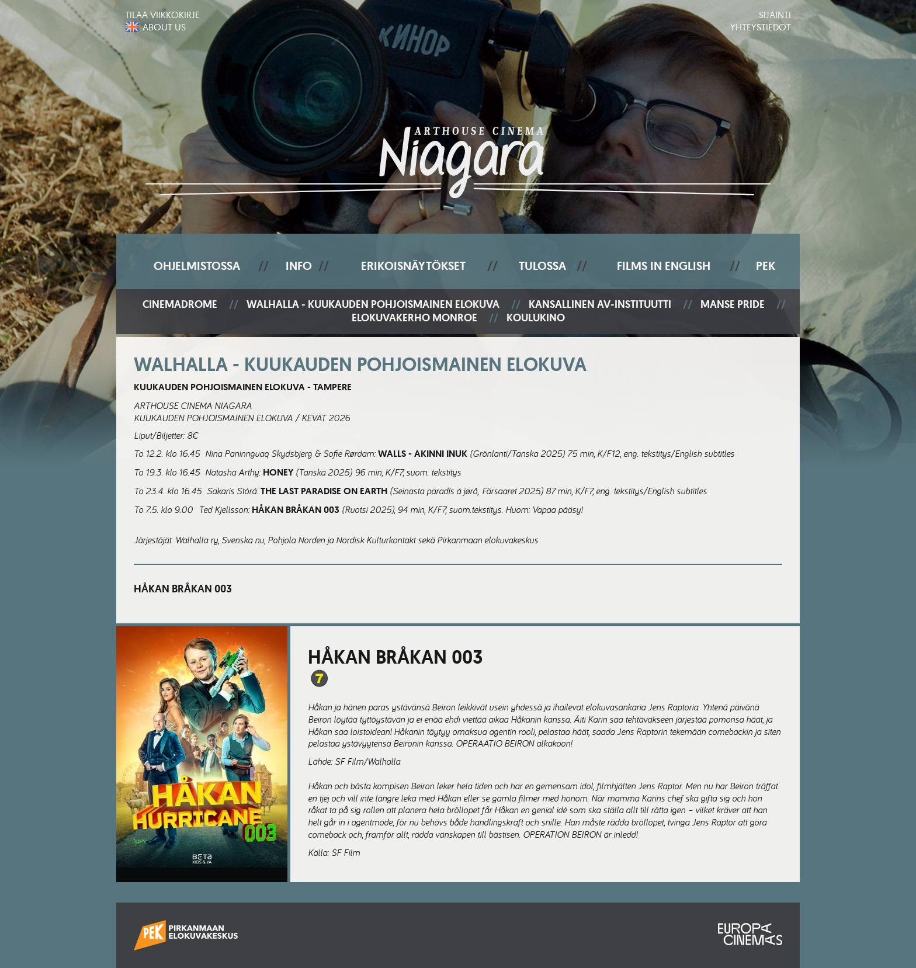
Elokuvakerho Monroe (414, 318)
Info (299, 265)
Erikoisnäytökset (413, 265)
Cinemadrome (180, 304)
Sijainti (775, 14)
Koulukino (535, 318)
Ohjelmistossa (197, 265)
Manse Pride (732, 304)
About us (164, 27)
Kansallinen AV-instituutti (600, 304)
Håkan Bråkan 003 (183, 589)
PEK (765, 265)
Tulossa (542, 265)
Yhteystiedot (760, 27)
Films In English (663, 265)
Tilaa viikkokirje (162, 14)
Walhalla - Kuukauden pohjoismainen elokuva (373, 304)
